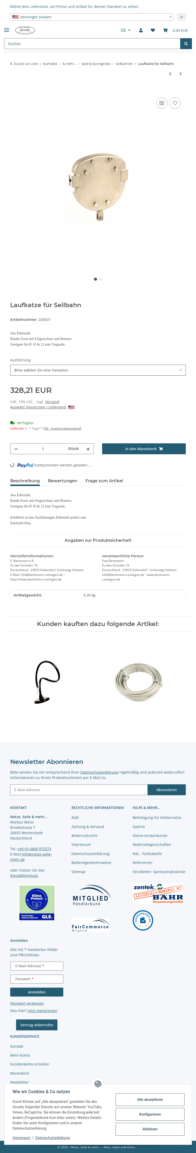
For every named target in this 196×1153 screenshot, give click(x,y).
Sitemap (78, 871)
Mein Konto (20, 1055)
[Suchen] (186, 43)
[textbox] (91, 17)
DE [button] (123, 30)
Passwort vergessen (27, 1003)
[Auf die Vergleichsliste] (161, 103)
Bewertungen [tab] (62, 480)
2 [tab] (100, 279)
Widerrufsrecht (84, 835)
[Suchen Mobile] (92, 43)
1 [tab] (95, 279)
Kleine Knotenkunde (150, 835)
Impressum (21, 1138)
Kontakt (16, 1046)
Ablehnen (149, 1129)
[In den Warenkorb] (14, 90)
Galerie (139, 826)
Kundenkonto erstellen (29, 1064)
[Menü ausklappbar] (6, 28)
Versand (52, 401)
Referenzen (142, 862)
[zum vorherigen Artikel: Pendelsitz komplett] (170, 73)
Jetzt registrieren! (42, 1010)
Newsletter (19, 1082)
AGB (75, 817)
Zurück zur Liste (26, 63)
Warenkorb (19, 1073)
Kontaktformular (24, 875)
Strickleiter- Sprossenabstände (159, 871)
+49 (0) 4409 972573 (34, 848)
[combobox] (91, 17)
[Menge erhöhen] (88, 449)
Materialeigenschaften (152, 844)
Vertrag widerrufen (36, 1024)
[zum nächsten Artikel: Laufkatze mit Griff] (180, 73)
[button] (141, 30)
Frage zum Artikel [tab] (104, 480)
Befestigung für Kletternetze (157, 817)
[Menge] (43, 449)
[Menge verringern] (16, 449)
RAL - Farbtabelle (147, 853)
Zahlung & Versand (87, 826)
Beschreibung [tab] (25, 480)
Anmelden (37, 992)
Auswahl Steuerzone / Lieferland (42, 407)
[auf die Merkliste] (175, 103)
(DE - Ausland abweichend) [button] (62, 428)
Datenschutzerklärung (52, 1138)
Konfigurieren (150, 1114)
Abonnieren (166, 789)
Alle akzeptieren (150, 1100)
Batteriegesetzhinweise (91, 862)
